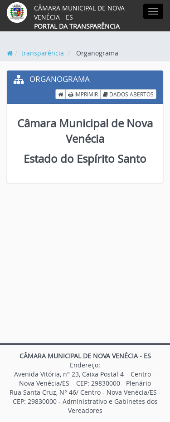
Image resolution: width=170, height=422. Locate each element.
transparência (42, 53)
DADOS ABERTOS (128, 94)
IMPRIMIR (83, 94)
